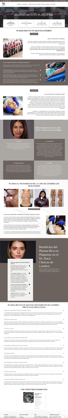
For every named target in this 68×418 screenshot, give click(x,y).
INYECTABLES (31, 10)
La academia (38, 4)
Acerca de (30, 4)
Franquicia (47, 4)
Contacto (43, 4)
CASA (22, 10)
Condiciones (24, 4)
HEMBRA (26, 10)
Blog (34, 4)
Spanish (53, 4)
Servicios (19, 4)
